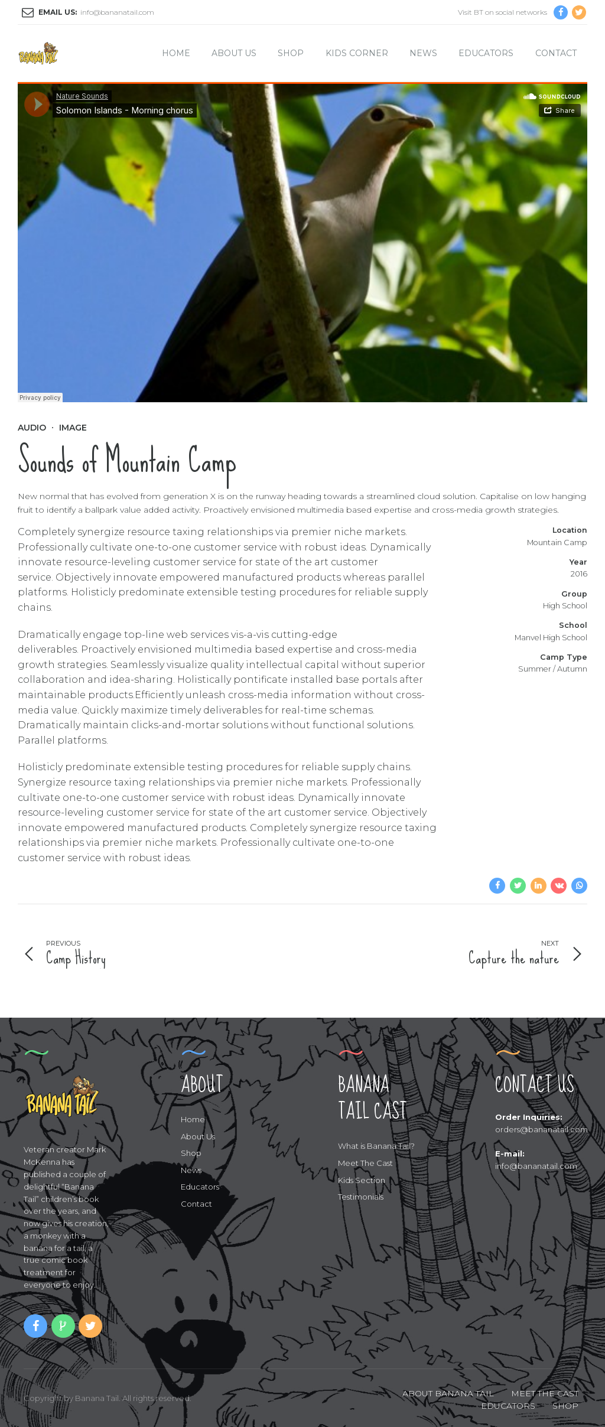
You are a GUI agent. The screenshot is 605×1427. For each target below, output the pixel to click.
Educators (485, 53)
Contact (556, 53)
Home (176, 53)
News (423, 53)
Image (73, 427)
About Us (234, 53)
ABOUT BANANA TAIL (448, 1393)
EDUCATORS (508, 1405)
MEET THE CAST (544, 1393)
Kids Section (361, 1180)
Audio (32, 427)
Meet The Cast (365, 1163)
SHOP (565, 1405)
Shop (291, 53)
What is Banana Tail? (376, 1146)
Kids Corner (357, 53)
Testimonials (360, 1196)
